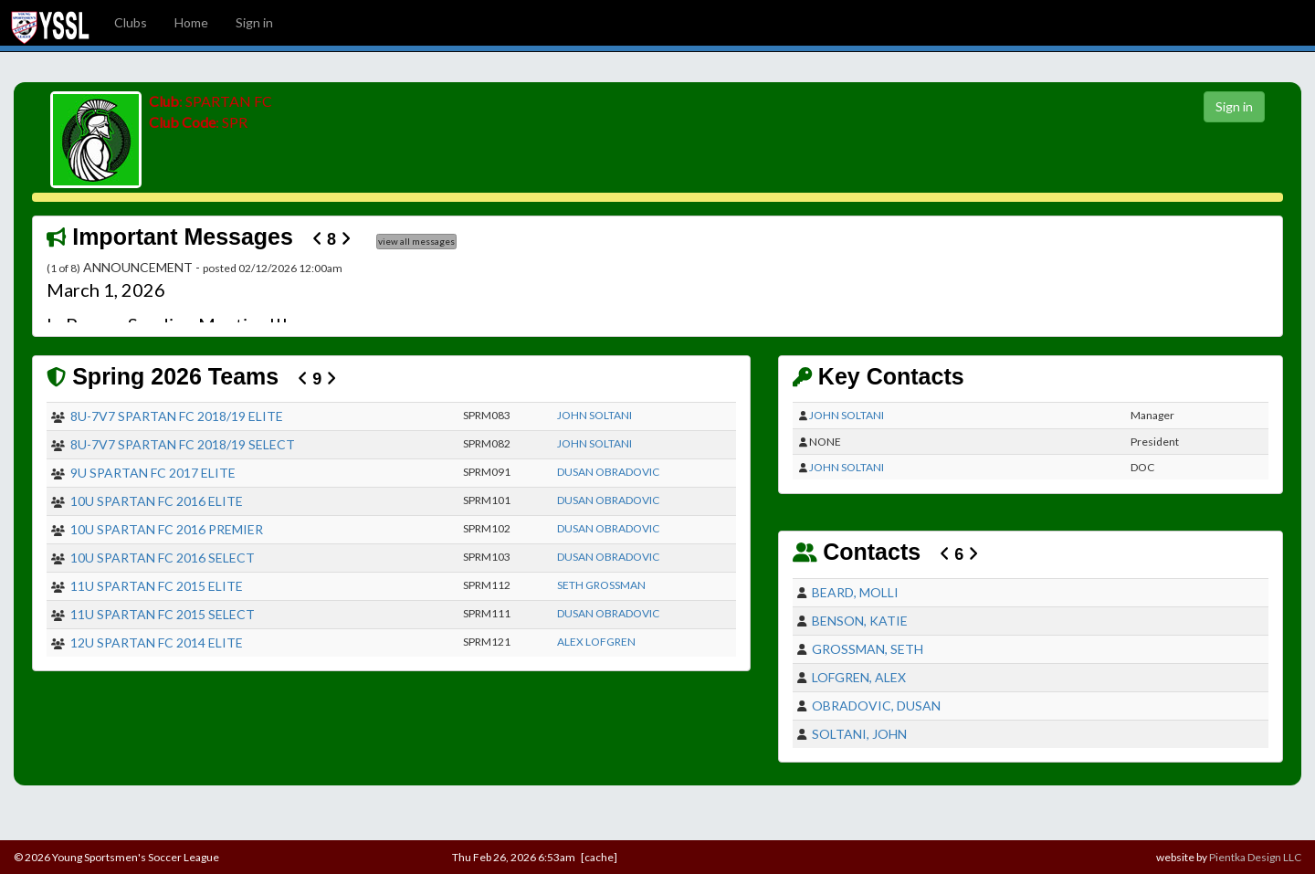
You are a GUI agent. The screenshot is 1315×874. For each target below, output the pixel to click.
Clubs (130, 22)
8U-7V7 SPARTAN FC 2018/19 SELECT (182, 444)
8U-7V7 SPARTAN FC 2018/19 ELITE (176, 416)
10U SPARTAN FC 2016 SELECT (162, 557)
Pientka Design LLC (1255, 857)
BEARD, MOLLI (855, 592)
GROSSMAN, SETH (867, 649)
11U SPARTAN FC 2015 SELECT (162, 614)
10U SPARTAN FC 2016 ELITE (156, 501)
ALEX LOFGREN (596, 641)
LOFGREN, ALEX (859, 677)
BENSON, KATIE (860, 620)
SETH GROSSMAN (601, 585)
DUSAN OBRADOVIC (608, 472)
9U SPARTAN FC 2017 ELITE (153, 472)
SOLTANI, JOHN (859, 734)
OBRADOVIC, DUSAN (876, 705)
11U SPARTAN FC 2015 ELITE (156, 586)
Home (191, 22)
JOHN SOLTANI (594, 415)
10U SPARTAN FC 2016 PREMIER (166, 529)
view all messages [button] (416, 241)
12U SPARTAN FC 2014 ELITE (156, 642)
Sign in (254, 22)
